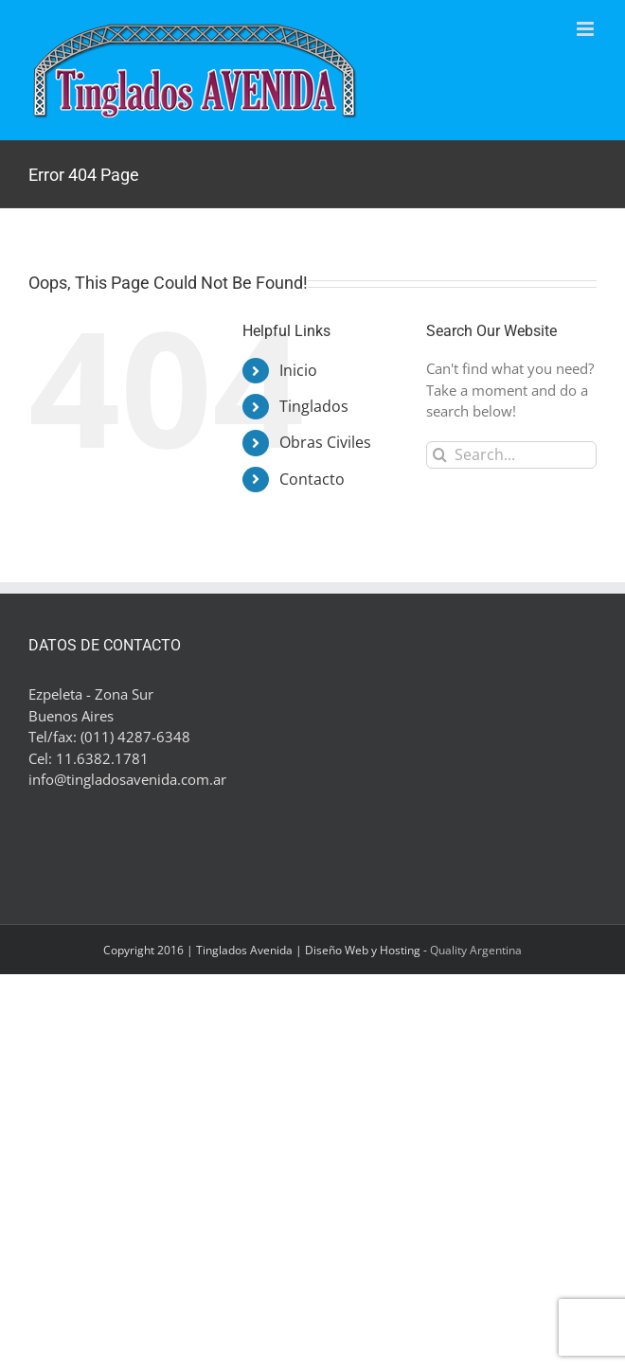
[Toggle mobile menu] (587, 29)
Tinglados (313, 406)
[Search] (440, 455)
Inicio (298, 370)
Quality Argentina (476, 950)
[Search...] (511, 455)
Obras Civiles (325, 442)
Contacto (312, 479)
